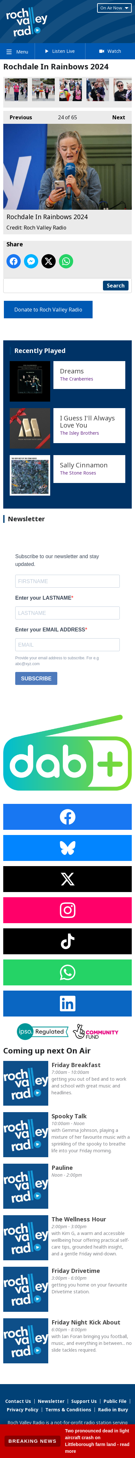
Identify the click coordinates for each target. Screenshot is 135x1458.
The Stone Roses (78, 473)
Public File (115, 1401)
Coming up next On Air (47, 1050)
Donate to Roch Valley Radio (48, 309)
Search (116, 285)
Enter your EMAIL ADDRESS (50, 629)
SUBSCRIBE (36, 678)
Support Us (84, 1401)
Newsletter (51, 1401)
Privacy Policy (23, 1409)
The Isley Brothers (79, 433)
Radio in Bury (113, 1409)
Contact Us (18, 1401)
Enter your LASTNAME (43, 598)
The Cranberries (76, 379)
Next (115, 116)
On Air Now (114, 8)
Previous (17, 116)
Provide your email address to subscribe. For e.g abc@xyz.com (57, 661)
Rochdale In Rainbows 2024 (16, 89)
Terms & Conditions (68, 1409)
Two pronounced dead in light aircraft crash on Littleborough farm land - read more (97, 1441)
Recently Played (40, 350)
